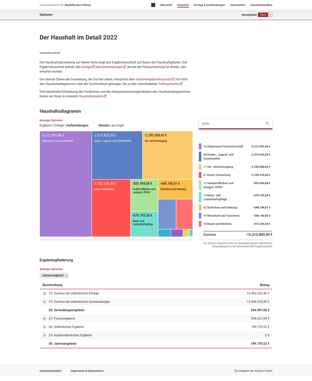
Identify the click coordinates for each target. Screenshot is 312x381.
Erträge (86, 67)
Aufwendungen (112, 67)
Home (153, 5)
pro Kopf (118, 125)
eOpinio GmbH (263, 370)
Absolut (103, 125)
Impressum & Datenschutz (87, 370)
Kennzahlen (237, 5)
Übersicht (166, 5)
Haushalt (183, 5)
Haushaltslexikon (261, 5)
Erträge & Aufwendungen (209, 5)
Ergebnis (46, 125)
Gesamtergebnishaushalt (153, 79)
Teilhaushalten (168, 84)
